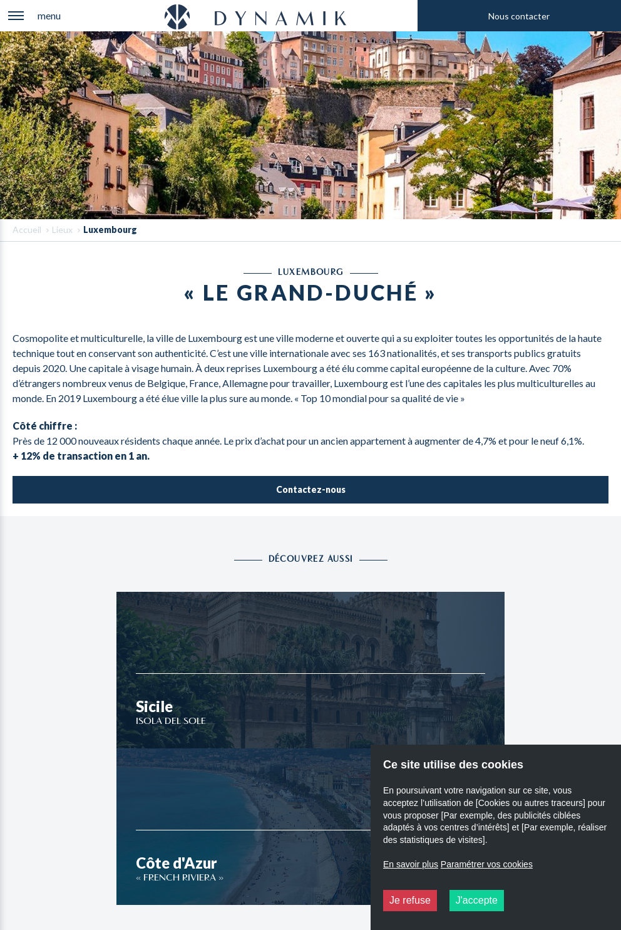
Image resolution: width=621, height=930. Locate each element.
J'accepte (477, 900)
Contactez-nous (311, 489)
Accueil (27, 229)
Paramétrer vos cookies (487, 864)
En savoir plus (410, 864)
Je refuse (410, 900)
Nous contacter (519, 16)
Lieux (62, 229)
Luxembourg (110, 229)
